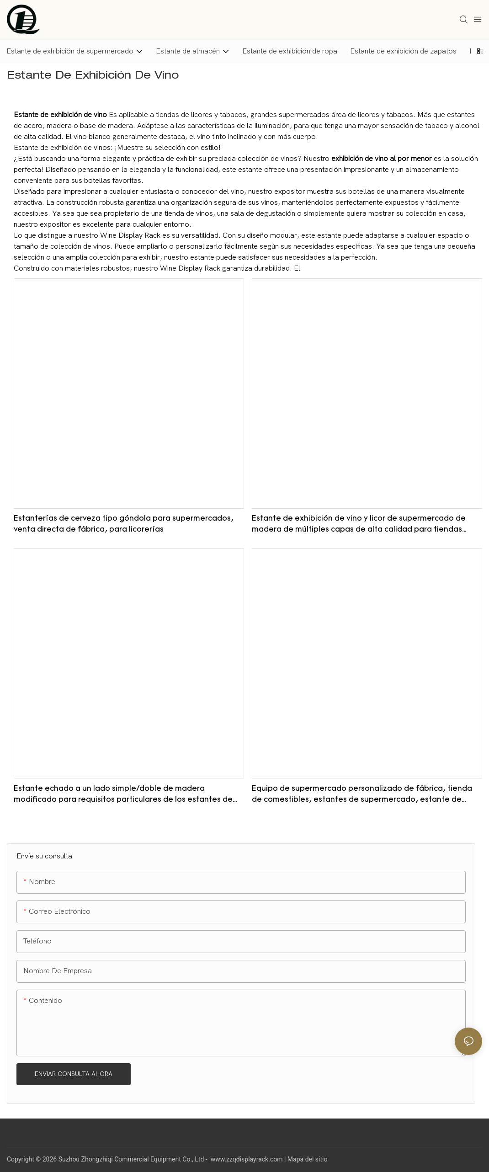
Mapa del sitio (307, 1159)
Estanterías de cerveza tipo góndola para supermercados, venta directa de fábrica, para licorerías (124, 524)
